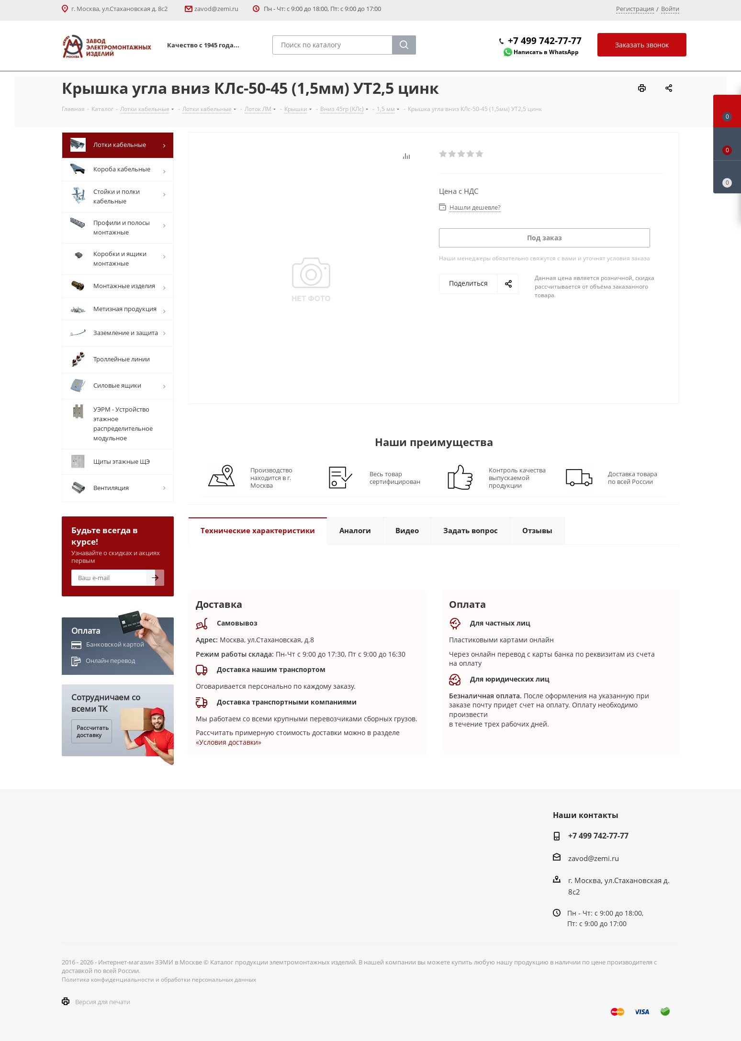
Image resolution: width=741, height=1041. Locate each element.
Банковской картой (115, 644)
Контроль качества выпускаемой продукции (517, 477)
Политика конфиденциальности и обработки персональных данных (159, 979)
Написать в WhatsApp (546, 52)
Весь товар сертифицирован (395, 477)
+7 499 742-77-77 (545, 40)
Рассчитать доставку (93, 731)
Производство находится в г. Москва (271, 477)
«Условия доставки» (228, 742)
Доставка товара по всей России (632, 477)
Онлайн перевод (110, 660)
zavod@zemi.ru (216, 8)
